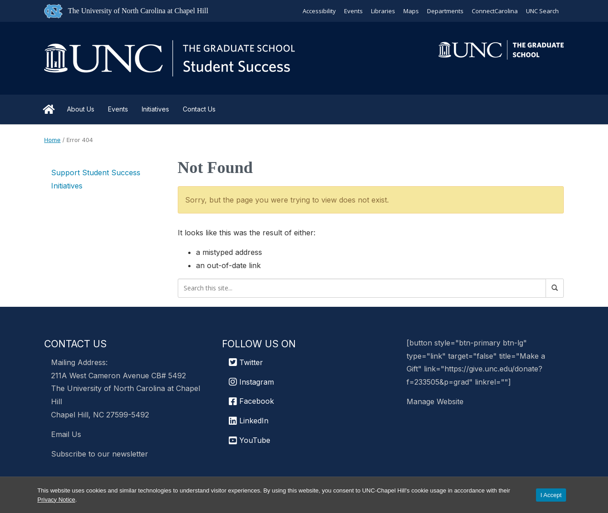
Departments (445, 11)
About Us (80, 109)
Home (48, 109)
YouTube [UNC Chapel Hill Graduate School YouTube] (249, 440)
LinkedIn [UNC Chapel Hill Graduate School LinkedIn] (248, 420)
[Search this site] (362, 288)
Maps (411, 11)
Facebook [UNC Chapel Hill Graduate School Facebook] (251, 401)
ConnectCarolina (495, 11)
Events (353, 11)
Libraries (383, 11)
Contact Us (199, 109)
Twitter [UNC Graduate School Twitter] (246, 362)
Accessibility (319, 11)
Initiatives (155, 109)
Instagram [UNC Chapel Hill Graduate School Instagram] (251, 381)
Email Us (66, 434)
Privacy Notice (56, 499)
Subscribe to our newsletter (99, 453)
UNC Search (542, 11)
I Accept (551, 495)
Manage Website (435, 401)
